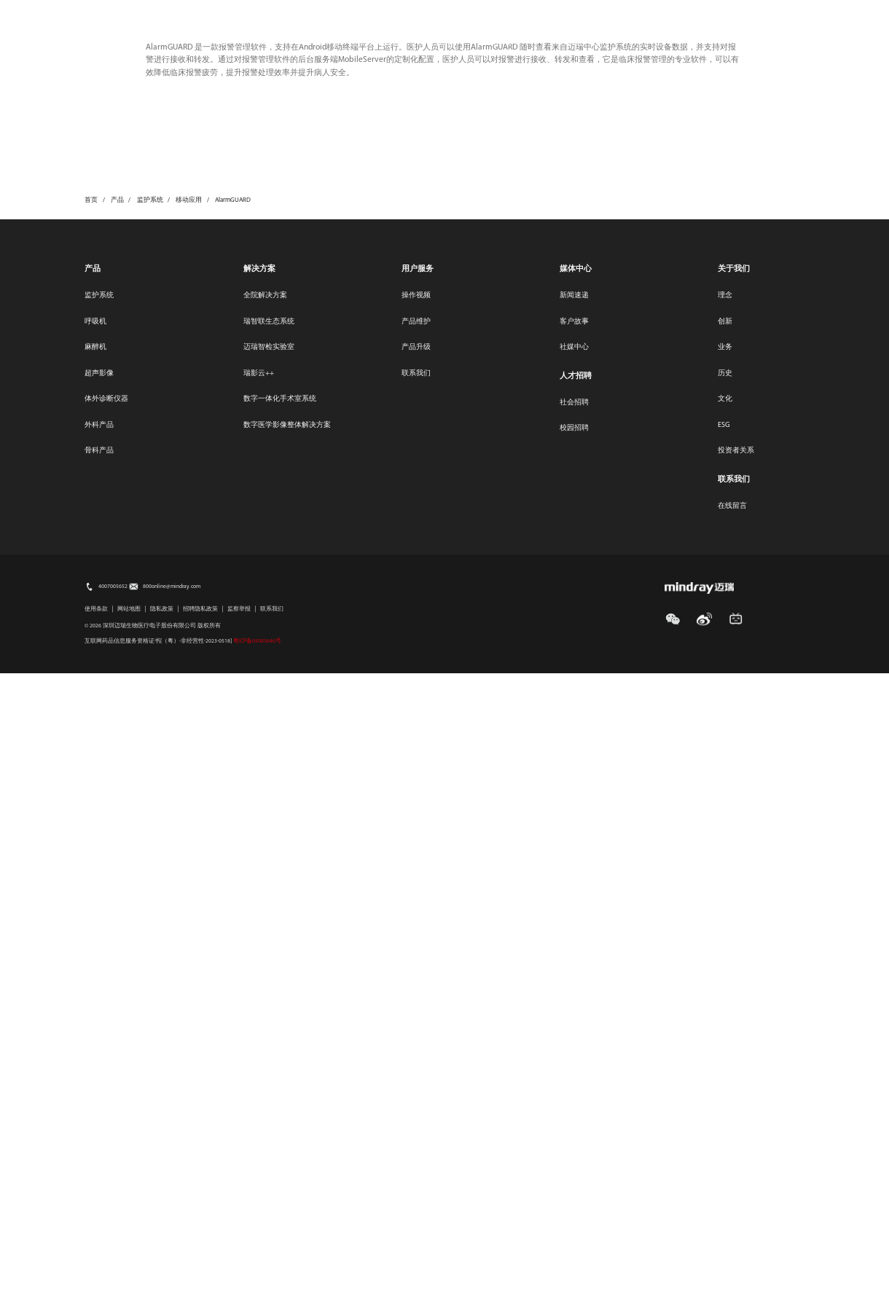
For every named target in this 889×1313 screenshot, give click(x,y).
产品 (93, 908)
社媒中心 (574, 987)
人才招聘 (504, 41)
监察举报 (239, 1249)
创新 (725, 961)
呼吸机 (95, 961)
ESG (601, 12)
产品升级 (416, 987)
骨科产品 (99, 1090)
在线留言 (732, 1146)
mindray (111, 40)
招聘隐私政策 (200, 1249)
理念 (725, 935)
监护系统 (99, 935)
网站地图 (129, 1249)
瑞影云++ (258, 1013)
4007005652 (113, 1226)
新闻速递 (574, 935)
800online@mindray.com (171, 1226)
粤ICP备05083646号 (257, 1281)
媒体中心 (647, 12)
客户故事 (574, 961)
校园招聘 (574, 1068)
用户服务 (373, 41)
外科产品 (99, 1065)
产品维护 (416, 961)
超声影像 (99, 1013)
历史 (725, 1013)
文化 (725, 1039)
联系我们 (701, 12)
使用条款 (96, 1249)
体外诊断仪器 (106, 1039)
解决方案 (259, 908)
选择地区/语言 (778, 12)
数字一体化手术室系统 (279, 1039)
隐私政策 (161, 1249)
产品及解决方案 (236, 41)
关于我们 (566, 41)
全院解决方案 (265, 935)
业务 (725, 987)
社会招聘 (574, 1042)
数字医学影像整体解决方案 (287, 1065)
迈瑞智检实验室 (268, 987)
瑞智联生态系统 (268, 961)
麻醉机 (95, 987)
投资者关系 (439, 41)
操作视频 (416, 935)
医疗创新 (311, 41)
